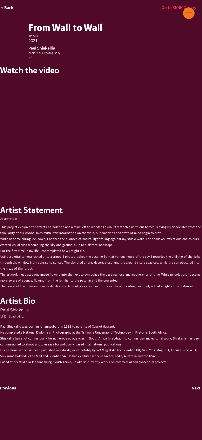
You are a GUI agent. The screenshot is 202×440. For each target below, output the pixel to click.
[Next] (190, 388)
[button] (189, 13)
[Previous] (13, 388)
